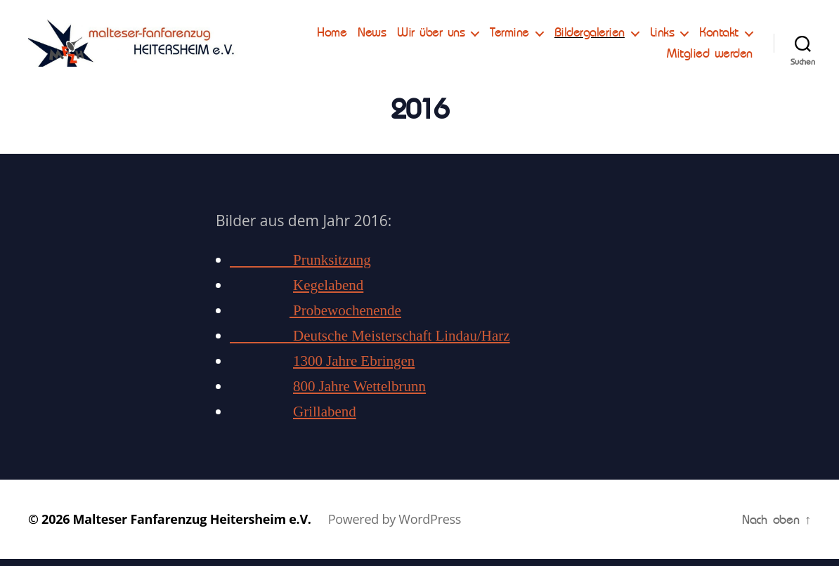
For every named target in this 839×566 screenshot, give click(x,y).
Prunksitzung (300, 267)
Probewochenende (345, 317)
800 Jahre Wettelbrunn (359, 393)
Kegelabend (328, 292)
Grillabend (324, 418)
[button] (22, 21)
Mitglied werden (710, 57)
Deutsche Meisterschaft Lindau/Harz (370, 343)
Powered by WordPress (394, 526)
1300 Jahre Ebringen (354, 368)
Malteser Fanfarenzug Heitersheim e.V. (192, 526)
